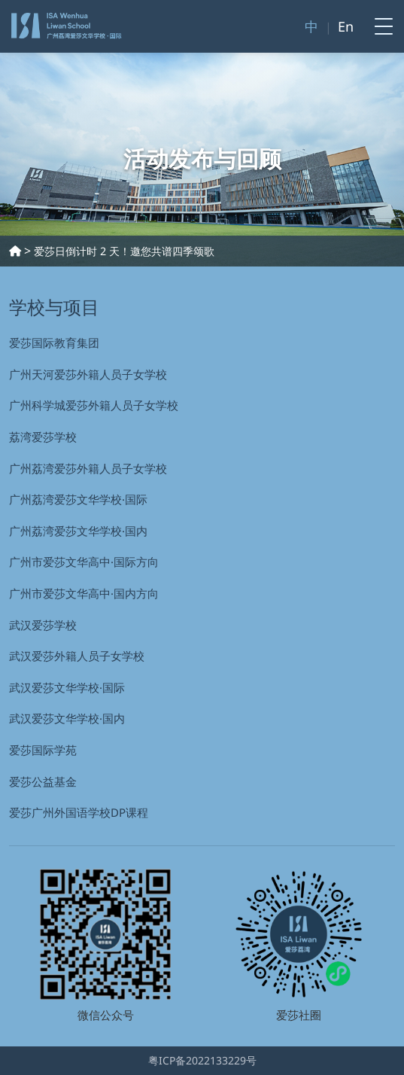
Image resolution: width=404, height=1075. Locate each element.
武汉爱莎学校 (43, 624)
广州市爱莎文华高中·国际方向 (84, 561)
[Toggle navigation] (379, 26)
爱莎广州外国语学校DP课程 (78, 812)
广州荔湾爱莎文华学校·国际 (78, 499)
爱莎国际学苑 (43, 749)
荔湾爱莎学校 (43, 436)
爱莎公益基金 (43, 781)
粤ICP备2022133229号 (202, 1060)
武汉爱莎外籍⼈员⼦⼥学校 (76, 655)
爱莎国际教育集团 (54, 342)
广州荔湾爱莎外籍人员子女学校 (88, 468)
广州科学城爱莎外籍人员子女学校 (93, 405)
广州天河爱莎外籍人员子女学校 (88, 374)
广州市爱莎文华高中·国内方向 (84, 593)
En (346, 26)
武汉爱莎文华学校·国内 (67, 718)
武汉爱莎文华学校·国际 (67, 687)
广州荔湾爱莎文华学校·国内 (78, 530)
